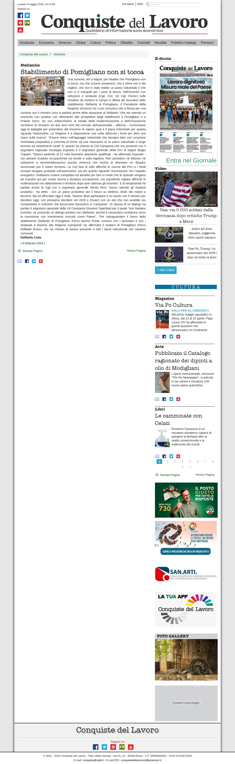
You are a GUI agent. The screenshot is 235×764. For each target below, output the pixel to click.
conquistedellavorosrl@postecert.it (141, 760)
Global (80, 42)
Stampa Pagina (30, 251)
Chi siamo (128, 4)
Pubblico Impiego (183, 42)
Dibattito (127, 42)
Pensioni (207, 42)
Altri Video (166, 270)
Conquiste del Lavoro (34, 54)
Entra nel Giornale (191, 160)
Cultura (95, 42)
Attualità (161, 42)
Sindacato (27, 42)
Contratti (143, 42)
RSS (140, 4)
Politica (110, 42)
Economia (46, 42)
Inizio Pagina (136, 250)
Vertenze (64, 42)
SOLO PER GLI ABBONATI (190, 310)
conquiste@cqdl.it (93, 760)
